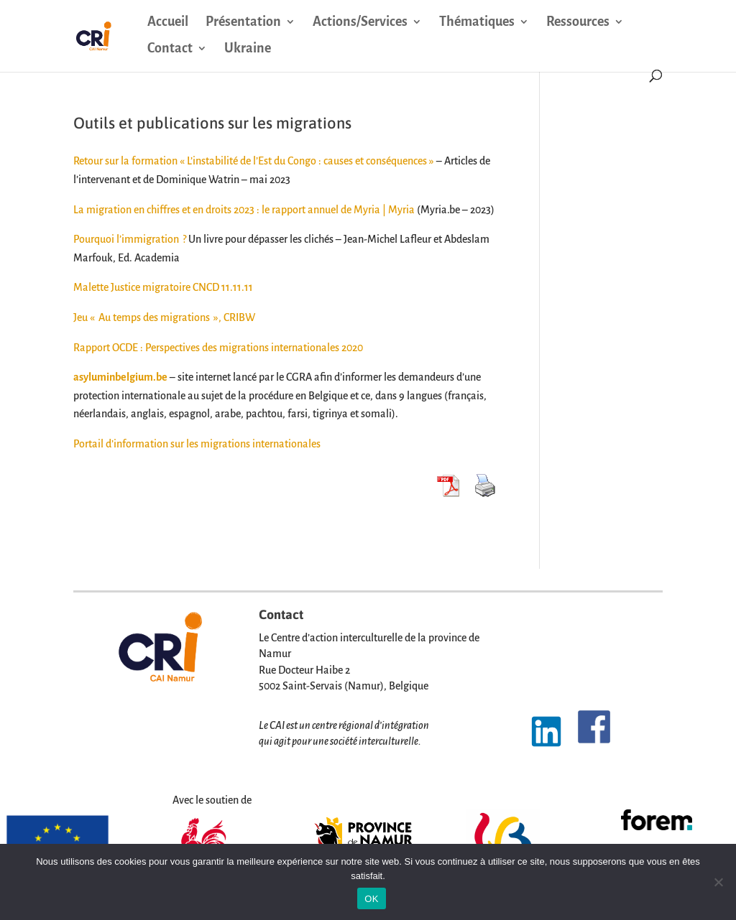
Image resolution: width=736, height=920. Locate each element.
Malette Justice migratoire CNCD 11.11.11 (163, 287)
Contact (170, 49)
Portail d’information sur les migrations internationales (197, 444)
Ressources (578, 23)
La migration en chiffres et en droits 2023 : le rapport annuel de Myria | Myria (244, 209)
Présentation (243, 23)
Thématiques (477, 23)
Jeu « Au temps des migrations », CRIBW (164, 317)
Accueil (167, 23)
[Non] (718, 882)
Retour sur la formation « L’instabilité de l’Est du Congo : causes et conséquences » (253, 161)
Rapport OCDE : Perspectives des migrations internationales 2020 (218, 347)
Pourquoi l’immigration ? (129, 239)
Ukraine (247, 49)
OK (371, 898)
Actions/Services (360, 23)
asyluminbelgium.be (120, 377)
